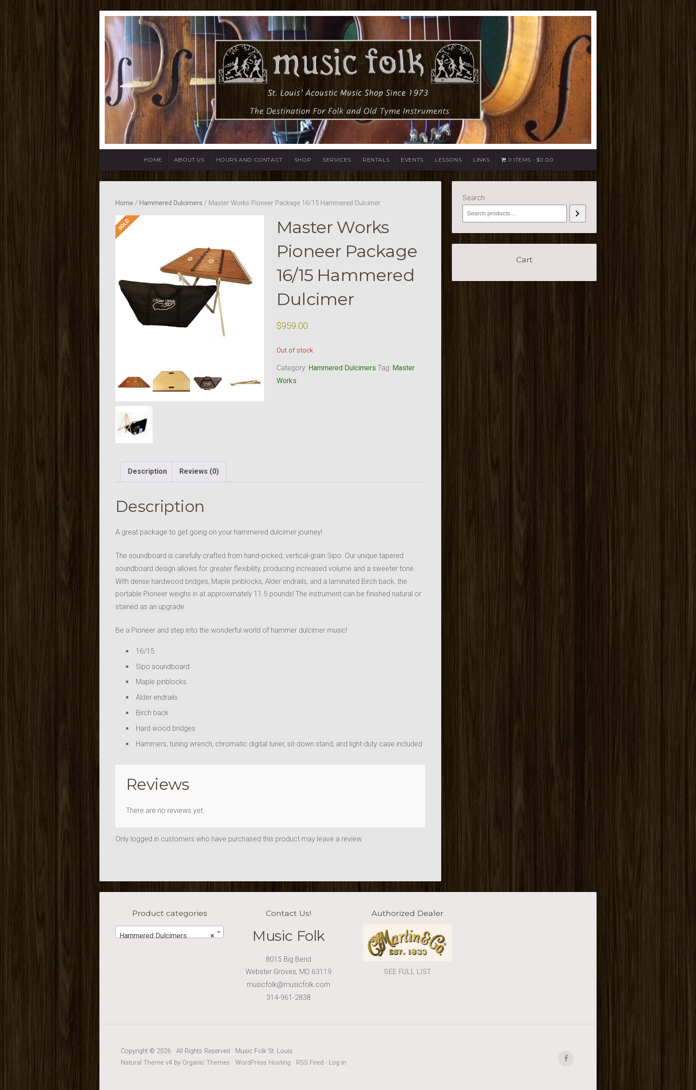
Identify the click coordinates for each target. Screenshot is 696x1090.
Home (153, 159)
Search (474, 198)
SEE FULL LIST (407, 971)
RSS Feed (310, 1062)
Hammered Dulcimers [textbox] (166, 936)
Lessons (448, 159)
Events (412, 159)
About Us (189, 159)
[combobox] (169, 932)
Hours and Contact (249, 159)
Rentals (376, 159)
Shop (302, 159)
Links (481, 159)
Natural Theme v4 (146, 1062)
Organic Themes (206, 1062)
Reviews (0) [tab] (199, 471)
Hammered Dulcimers (170, 203)
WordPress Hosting (263, 1062)
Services (337, 159)
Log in (337, 1062)
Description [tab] (147, 471)
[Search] (577, 213)
